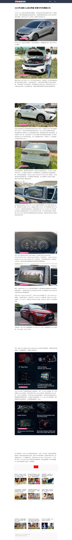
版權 (26, 535)
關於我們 (16, 535)
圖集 (50, 1)
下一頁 (36, 466)
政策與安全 (20, 535)
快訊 (55, 1)
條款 (22, 535)
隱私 (24, 535)
